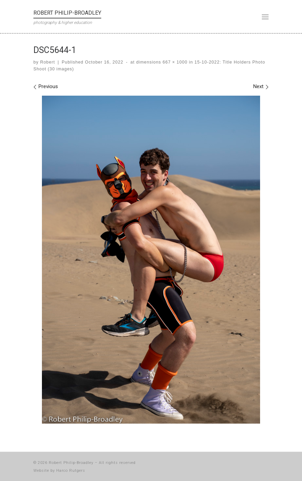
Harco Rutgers (70, 470)
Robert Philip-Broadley (71, 463)
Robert (47, 62)
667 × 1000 (174, 62)
